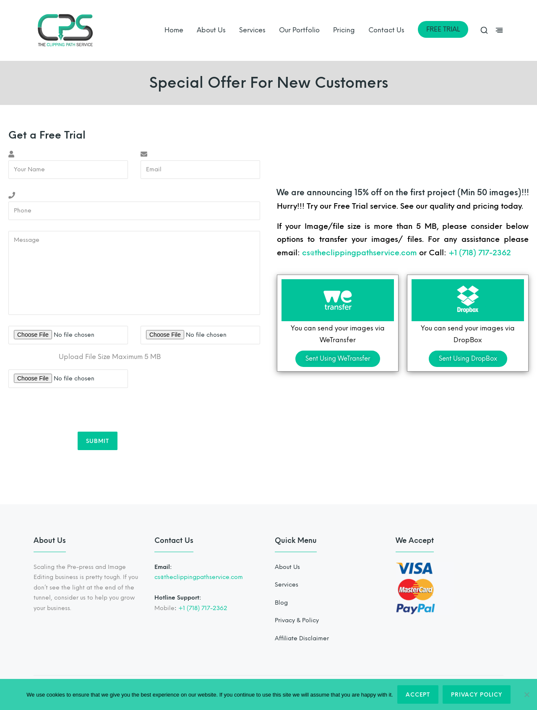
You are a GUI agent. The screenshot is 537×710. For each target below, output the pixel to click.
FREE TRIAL (443, 29)
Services (252, 30)
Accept (418, 695)
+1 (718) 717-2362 (479, 252)
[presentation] (72, 411)
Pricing (344, 30)
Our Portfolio (299, 30)
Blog (281, 602)
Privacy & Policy (297, 620)
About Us (211, 30)
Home (173, 30)
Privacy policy (476, 695)
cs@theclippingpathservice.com (359, 252)
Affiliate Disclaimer (302, 638)
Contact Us (386, 30)
